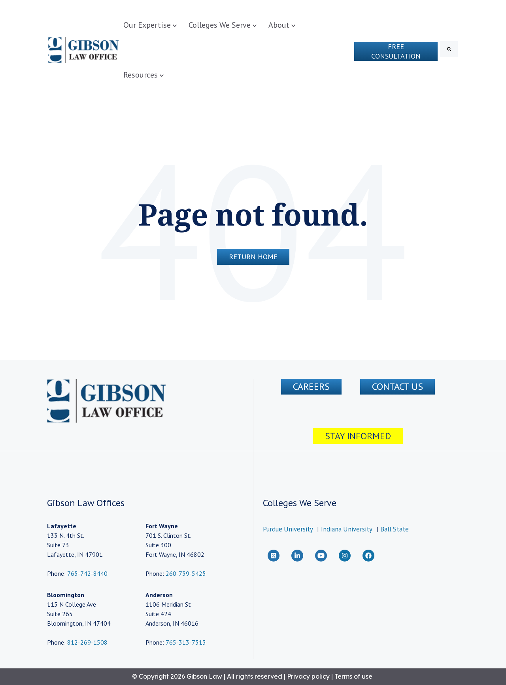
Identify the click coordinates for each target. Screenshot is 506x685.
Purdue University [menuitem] (288, 529)
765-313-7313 (186, 642)
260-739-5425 (186, 573)
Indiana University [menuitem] (346, 529)
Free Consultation (396, 51)
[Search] (449, 49)
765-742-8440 (87, 573)
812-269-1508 (87, 642)
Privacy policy (308, 676)
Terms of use (353, 676)
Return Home (253, 256)
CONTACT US (397, 386)
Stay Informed (358, 436)
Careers (311, 386)
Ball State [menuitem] (394, 529)
